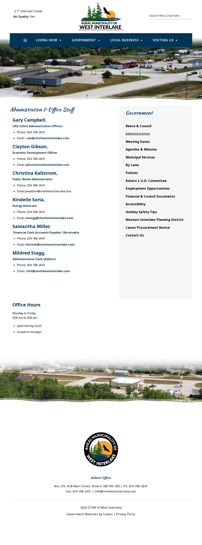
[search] (168, 15)
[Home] (25, 40)
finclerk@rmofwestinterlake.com (128, 248)
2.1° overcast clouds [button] (28, 11)
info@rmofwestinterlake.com (126, 275)
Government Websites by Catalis (90, 535)
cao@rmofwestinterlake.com (126, 142)
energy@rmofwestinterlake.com (128, 222)
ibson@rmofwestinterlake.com (126, 168)
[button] (190, 15)
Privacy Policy (125, 535)
